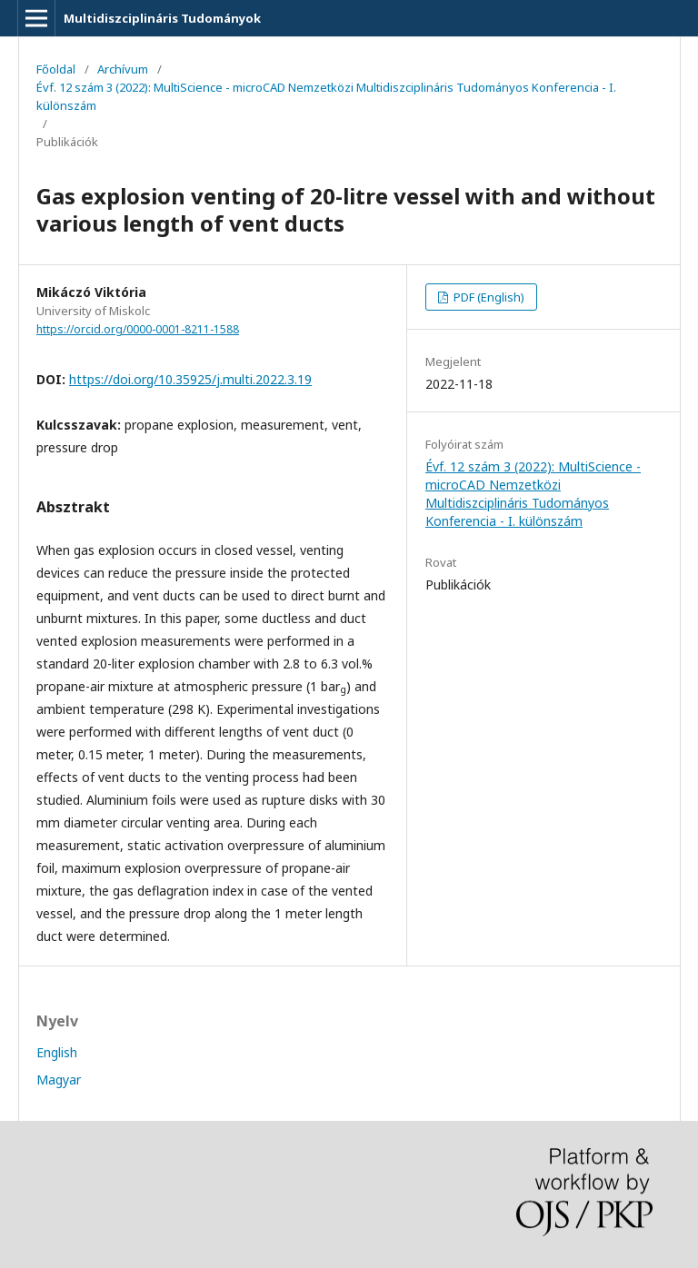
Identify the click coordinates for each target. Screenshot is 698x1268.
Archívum (122, 69)
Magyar (58, 1079)
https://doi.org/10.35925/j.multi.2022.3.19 (190, 379)
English (56, 1052)
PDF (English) (487, 297)
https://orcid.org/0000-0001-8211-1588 (137, 329)
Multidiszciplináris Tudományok (162, 18)
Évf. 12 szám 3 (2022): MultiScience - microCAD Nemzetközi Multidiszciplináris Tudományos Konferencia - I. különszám (326, 96)
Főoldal (55, 69)
